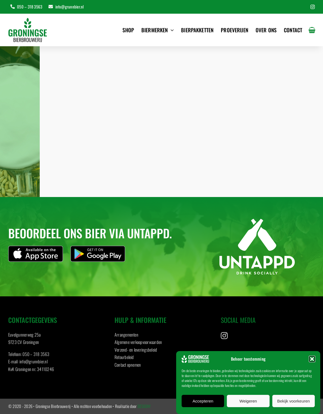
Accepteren (203, 401)
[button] (312, 359)
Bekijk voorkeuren (293, 401)
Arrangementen (126, 336)
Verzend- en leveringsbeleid (136, 351)
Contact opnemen (128, 366)
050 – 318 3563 (35, 355)
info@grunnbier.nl (33, 363)
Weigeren (248, 401)
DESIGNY (144, 406)
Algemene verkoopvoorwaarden (138, 343)
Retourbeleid (124, 358)
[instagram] (312, 7)
